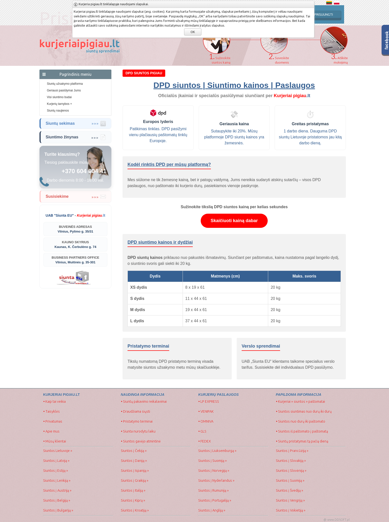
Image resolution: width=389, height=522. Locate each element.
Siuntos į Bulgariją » (58, 510)
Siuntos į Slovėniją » (291, 471)
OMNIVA (205, 421)
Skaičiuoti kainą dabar (234, 220)
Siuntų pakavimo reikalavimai (144, 401)
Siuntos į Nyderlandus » (216, 480)
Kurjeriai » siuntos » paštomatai (300, 401)
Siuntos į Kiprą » (133, 500)
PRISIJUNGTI (323, 14)
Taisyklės (51, 411)
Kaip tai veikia (54, 401)
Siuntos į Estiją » (55, 471)
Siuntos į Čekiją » (134, 451)
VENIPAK (206, 411)
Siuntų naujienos (58, 110)
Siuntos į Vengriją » (290, 500)
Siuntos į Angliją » (211, 510)
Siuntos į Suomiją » (212, 461)
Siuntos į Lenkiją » (56, 480)
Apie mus (51, 431)
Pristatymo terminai (137, 421)
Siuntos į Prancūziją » (292, 451)
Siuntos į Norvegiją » (213, 471)
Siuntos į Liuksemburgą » (217, 451)
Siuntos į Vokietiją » (290, 510)
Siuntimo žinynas (76, 137)
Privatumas (52, 421)
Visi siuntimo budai (59, 97)
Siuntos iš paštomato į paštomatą (302, 431)
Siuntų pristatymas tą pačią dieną (302, 441)
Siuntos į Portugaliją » (214, 500)
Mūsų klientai (54, 441)
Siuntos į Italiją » (133, 490)
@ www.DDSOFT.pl (337, 519)
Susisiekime (76, 197)
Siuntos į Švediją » (289, 490)
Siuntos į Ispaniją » (135, 471)
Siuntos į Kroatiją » (135, 510)
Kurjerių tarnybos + (59, 104)
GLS (202, 431)
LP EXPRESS (208, 401)
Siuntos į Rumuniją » (213, 490)
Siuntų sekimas (76, 123)
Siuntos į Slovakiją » (291, 461)
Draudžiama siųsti (135, 411)
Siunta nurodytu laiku (138, 431)
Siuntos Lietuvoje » (57, 451)
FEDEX (204, 441)
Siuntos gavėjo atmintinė (141, 441)
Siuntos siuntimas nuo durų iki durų (304, 411)
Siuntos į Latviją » (56, 461)
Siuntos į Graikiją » (134, 480)
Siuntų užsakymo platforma (65, 83)
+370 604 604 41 (84, 171)
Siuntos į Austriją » (57, 490)
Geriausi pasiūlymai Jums (64, 90)
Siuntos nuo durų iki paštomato (300, 421)
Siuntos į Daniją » (134, 461)
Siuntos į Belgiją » (56, 500)
